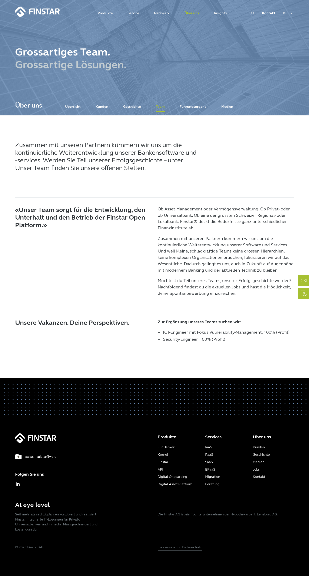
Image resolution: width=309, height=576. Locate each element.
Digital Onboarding (172, 477)
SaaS (209, 462)
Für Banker (166, 447)
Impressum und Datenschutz (180, 547)
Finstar (163, 462)
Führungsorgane (193, 107)
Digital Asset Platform (175, 484)
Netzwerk (162, 13)
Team (160, 107)
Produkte (105, 13)
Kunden (102, 107)
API (160, 469)
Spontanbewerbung (189, 293)
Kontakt (268, 13)
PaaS (209, 455)
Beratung (212, 484)
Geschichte (132, 107)
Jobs (256, 469)
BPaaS (210, 469)
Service (133, 13)
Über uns (192, 13)
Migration (212, 477)
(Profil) (283, 332)
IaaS (208, 447)
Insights (220, 13)
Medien (227, 107)
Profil (218, 339)
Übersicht (73, 107)
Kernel (163, 455)
